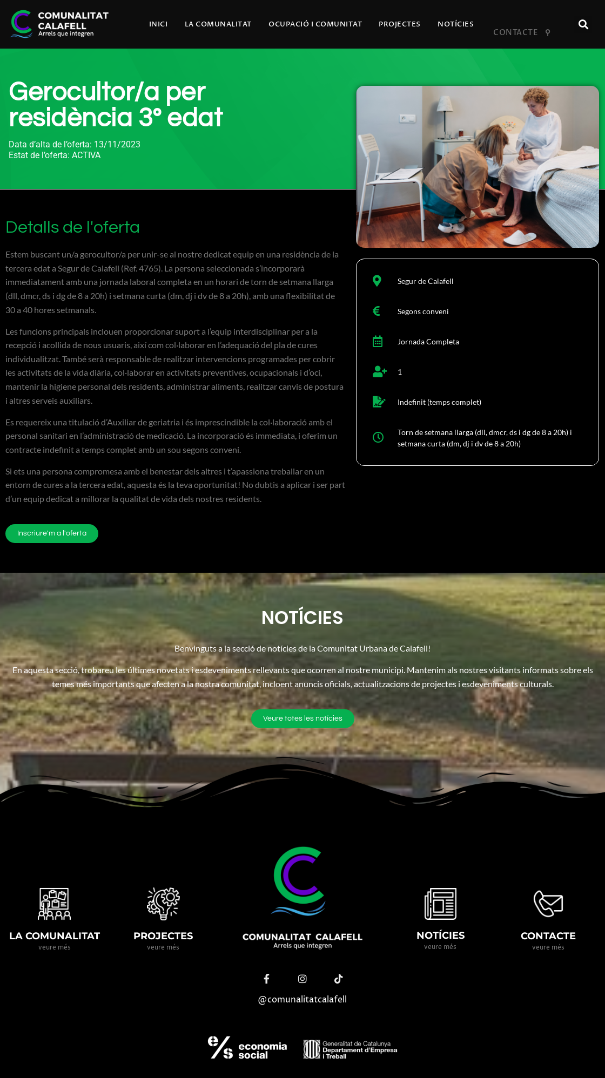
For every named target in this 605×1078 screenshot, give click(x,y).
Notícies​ (456, 24)
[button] (583, 24)
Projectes (400, 24)
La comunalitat (218, 24)
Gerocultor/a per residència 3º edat (116, 105)
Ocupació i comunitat (315, 24)
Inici (158, 24)
